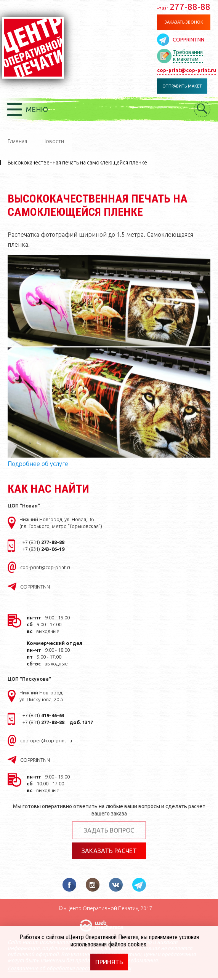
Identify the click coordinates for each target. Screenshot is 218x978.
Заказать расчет (109, 850)
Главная (17, 141)
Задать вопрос (109, 830)
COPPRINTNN (188, 40)
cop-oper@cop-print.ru (46, 740)
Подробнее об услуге (38, 463)
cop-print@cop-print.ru (186, 70)
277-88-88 (183, 6)
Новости (53, 141)
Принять (109, 962)
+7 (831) (43, 542)
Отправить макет (182, 86)
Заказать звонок (184, 22)
